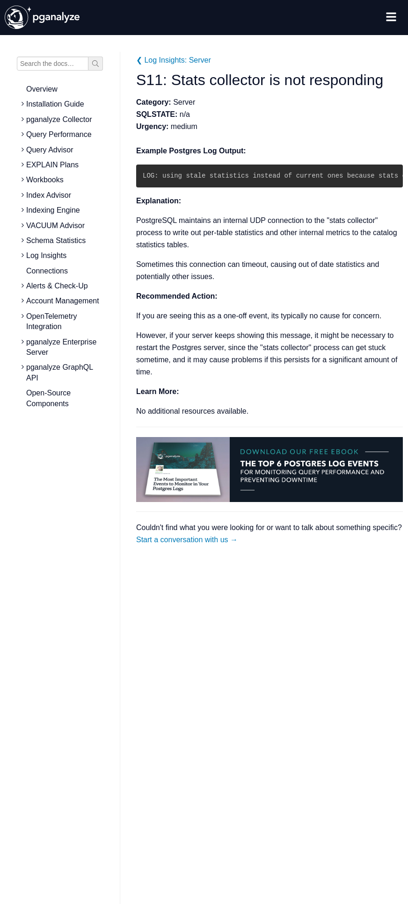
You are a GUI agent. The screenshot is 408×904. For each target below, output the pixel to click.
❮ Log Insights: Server (173, 60)
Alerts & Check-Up (57, 286)
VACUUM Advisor (55, 226)
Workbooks (45, 180)
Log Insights (46, 255)
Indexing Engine (53, 210)
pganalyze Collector (59, 119)
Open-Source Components (48, 398)
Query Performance (59, 134)
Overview (42, 89)
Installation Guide (55, 104)
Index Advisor (48, 195)
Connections (47, 271)
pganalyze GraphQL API (59, 372)
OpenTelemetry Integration (51, 321)
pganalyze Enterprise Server (61, 347)
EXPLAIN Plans (52, 165)
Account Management (62, 301)
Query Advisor (49, 150)
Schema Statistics (56, 240)
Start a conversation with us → (187, 540)
